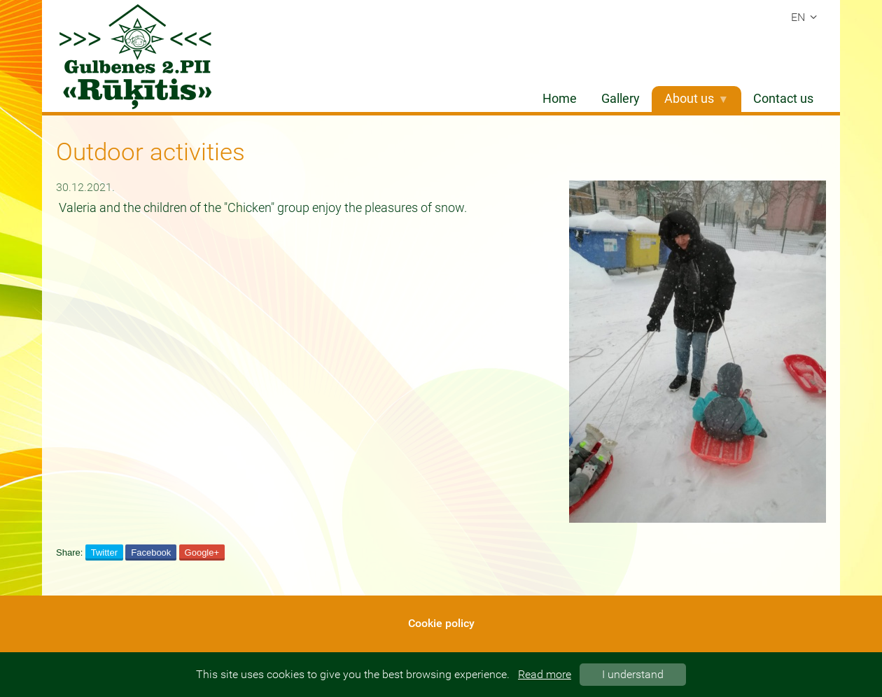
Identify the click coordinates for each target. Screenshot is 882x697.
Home (559, 99)
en (806, 17)
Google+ (202, 552)
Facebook (151, 552)
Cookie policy (441, 623)
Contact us (783, 99)
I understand (633, 674)
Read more (544, 674)
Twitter (104, 552)
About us (696, 99)
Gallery (620, 99)
